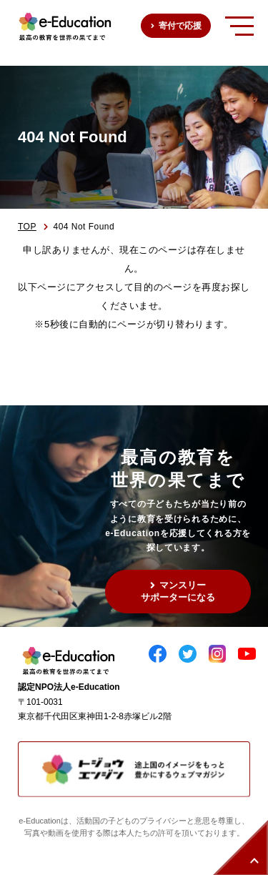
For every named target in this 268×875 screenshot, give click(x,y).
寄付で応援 (180, 26)
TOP (27, 227)
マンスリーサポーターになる (178, 591)
